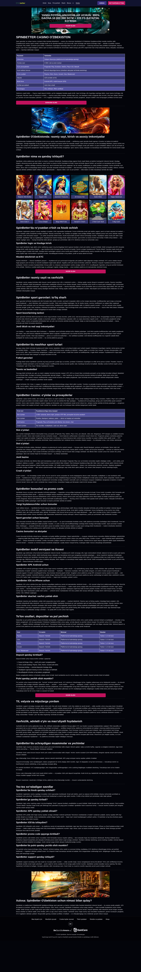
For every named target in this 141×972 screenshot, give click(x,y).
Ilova (49, 3)
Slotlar (78, 3)
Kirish (44, 3)
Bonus (69, 3)
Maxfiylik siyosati (50, 951)
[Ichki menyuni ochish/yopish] (73, 3)
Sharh (63, 3)
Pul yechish (56, 3)
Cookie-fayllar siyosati (66, 951)
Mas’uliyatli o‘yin (37, 951)
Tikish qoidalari (82, 951)
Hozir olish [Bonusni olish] (70, 31)
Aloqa (107, 951)
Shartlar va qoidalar (96, 951)
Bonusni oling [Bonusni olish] (25, 113)
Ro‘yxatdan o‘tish (116, 3)
